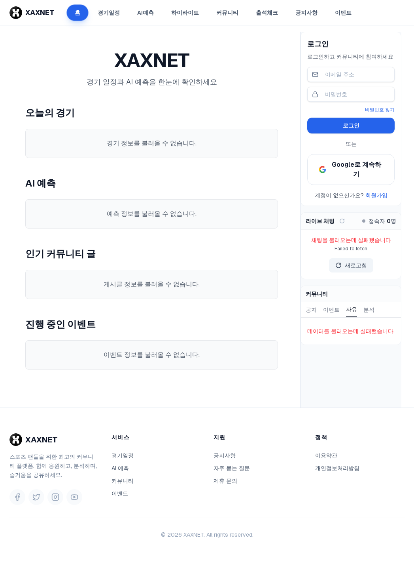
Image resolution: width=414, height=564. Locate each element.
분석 (368, 309)
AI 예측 (120, 468)
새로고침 (351, 265)
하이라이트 (185, 12)
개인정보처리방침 (337, 468)
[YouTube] (74, 497)
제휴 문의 (225, 480)
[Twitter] (36, 497)
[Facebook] (17, 497)
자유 (351, 309)
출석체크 (267, 12)
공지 (311, 309)
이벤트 (343, 12)
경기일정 (109, 12)
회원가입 (376, 195)
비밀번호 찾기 (380, 110)
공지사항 (306, 12)
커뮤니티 (227, 12)
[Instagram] (55, 497)
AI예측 (145, 12)
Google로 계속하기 (350, 169)
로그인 (351, 125)
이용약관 (326, 455)
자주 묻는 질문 (232, 468)
